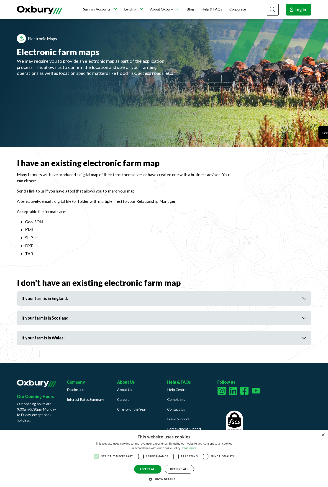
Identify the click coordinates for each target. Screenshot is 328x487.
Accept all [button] (147, 469)
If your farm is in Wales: (42, 337)
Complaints (176, 399)
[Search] (273, 10)
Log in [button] (298, 9)
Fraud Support (178, 419)
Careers (123, 399)
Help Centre (176, 389)
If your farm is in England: (44, 298)
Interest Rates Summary (85, 399)
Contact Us (176, 409)
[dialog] (164, 458)
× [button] (323, 435)
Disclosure (75, 389)
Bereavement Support (184, 429)
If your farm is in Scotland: (45, 317)
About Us (124, 389)
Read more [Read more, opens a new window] (189, 448)
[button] (164, 479)
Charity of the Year (131, 409)
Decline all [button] (179, 469)
